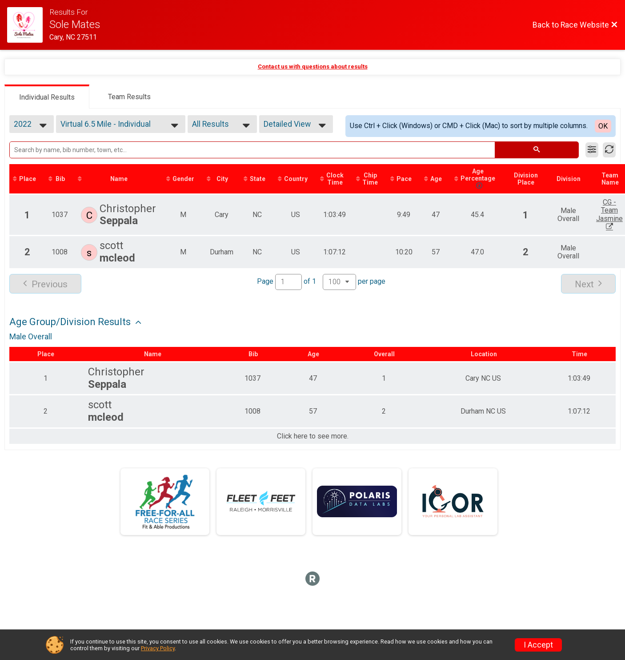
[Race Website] (28, 25)
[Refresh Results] (609, 149)
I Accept (538, 644)
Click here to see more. (313, 436)
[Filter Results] (591, 149)
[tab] (46, 97)
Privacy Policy (158, 648)
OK (603, 126)
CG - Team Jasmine (609, 214)
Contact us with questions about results (313, 66)
